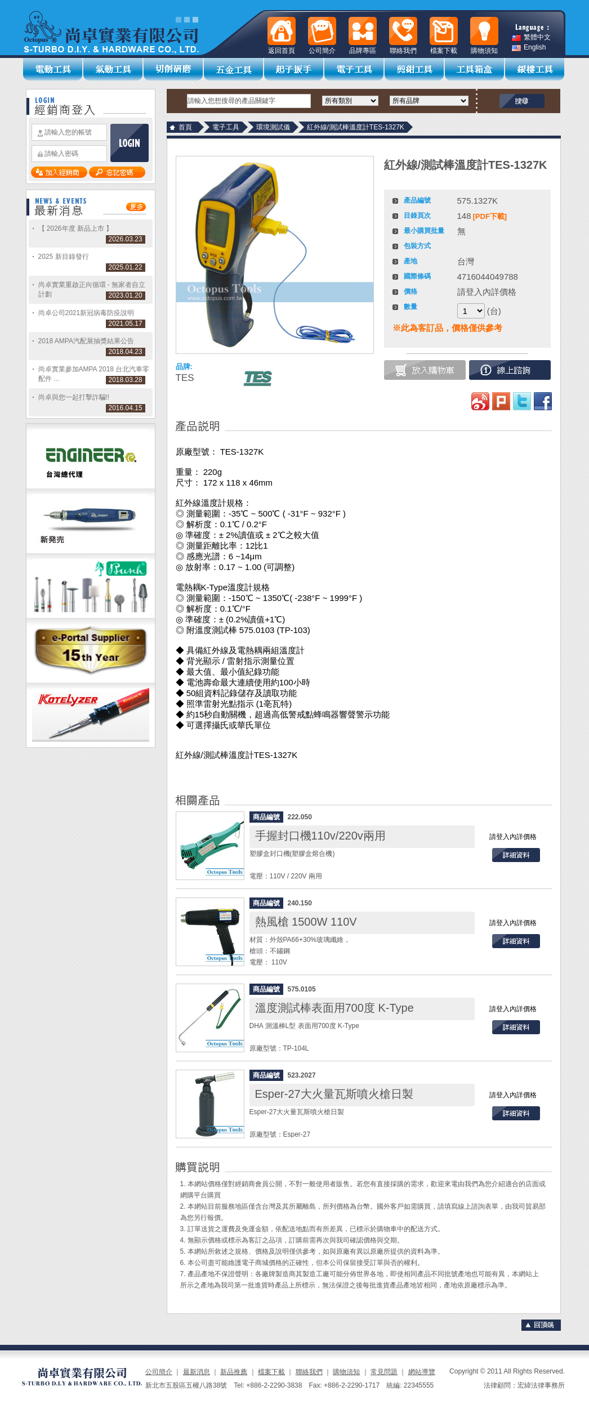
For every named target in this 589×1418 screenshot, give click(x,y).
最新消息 (196, 1372)
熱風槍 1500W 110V (306, 922)
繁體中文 (531, 37)
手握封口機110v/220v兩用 (320, 835)
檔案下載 (271, 1372)
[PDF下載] (490, 216)
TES (185, 378)
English (529, 47)
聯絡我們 (309, 1372)
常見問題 (384, 1372)
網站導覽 (421, 1372)
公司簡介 (158, 1372)
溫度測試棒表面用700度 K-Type (334, 1008)
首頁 (185, 127)
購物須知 (346, 1372)
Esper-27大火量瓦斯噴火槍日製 (334, 1094)
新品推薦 (233, 1372)
